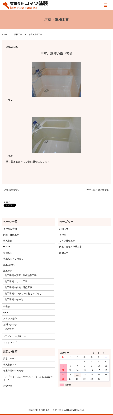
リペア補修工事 (67, 240)
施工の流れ (8, 264)
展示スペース (10, 358)
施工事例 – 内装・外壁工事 (18, 287)
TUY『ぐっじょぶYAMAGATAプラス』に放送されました (28, 378)
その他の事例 (10, 228)
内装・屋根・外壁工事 (70, 246)
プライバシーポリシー (14, 336)
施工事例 (7, 270)
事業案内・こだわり (13, 258)
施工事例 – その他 (14, 299)
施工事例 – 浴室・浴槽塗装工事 (21, 275)
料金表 (6, 306)
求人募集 (7, 240)
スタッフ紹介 (10, 318)
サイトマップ (10, 342)
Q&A (5, 312)
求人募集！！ (10, 364)
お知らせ (63, 228)
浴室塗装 (7, 386)
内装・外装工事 (11, 234)
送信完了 (9, 329)
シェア (7, 202)
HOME (4, 34)
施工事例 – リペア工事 (16, 281)
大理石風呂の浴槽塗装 (97, 190)
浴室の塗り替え (12, 190)
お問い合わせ (10, 324)
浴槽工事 (18, 34)
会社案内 (7, 252)
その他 (62, 234)
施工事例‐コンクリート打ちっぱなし (23, 293)
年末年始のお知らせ (13, 370)
